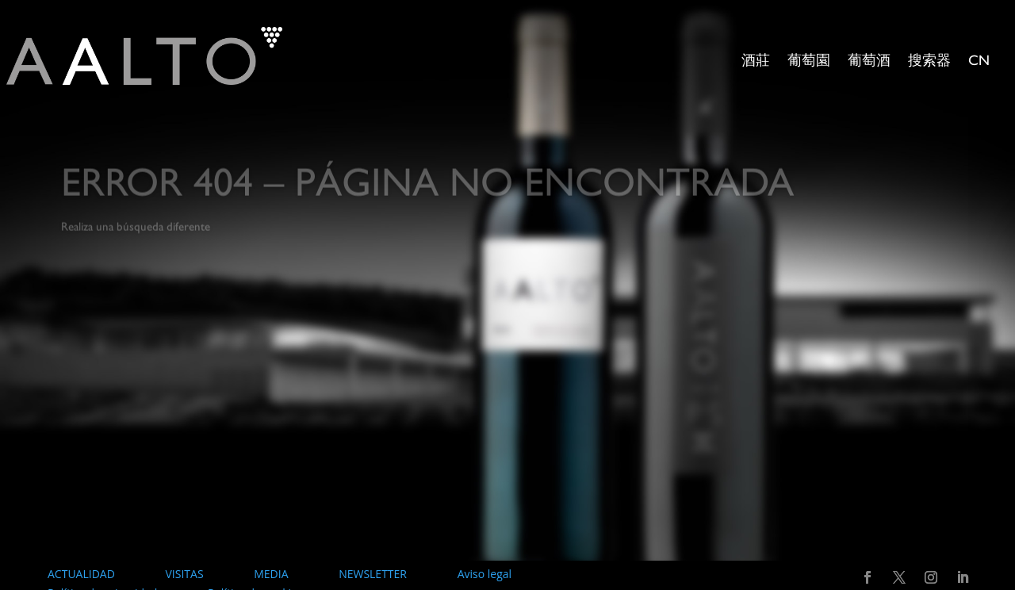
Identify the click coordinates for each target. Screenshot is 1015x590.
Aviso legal (484, 573)
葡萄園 (808, 62)
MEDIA (271, 573)
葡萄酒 (869, 62)
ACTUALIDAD (81, 573)
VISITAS (184, 573)
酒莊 (755, 62)
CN (979, 62)
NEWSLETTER (373, 573)
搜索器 (929, 62)
